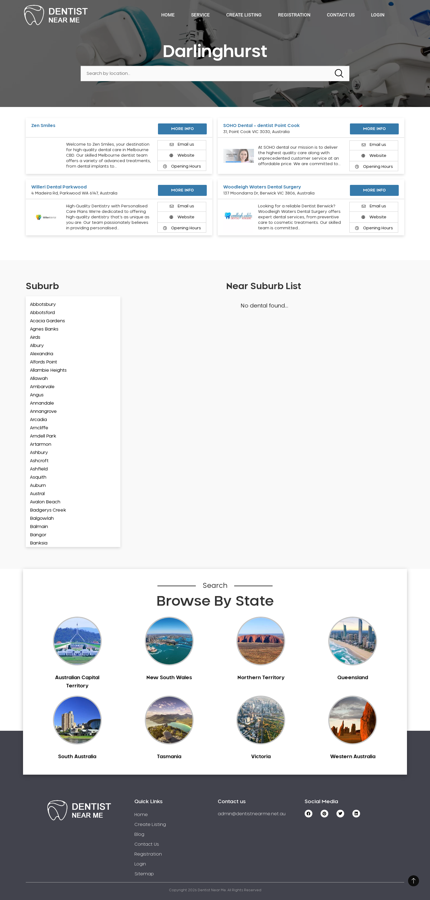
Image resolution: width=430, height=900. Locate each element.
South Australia (77, 756)
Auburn (38, 485)
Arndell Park (43, 436)
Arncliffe (39, 428)
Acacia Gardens (47, 321)
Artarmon (40, 444)
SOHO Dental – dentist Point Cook (261, 125)
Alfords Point (43, 362)
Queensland (352, 677)
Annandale (42, 403)
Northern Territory (260, 677)
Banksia (38, 543)
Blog (139, 834)
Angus (37, 395)
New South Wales (169, 677)
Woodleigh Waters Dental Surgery (262, 187)
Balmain (39, 526)
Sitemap (144, 874)
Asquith (38, 477)
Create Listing (244, 15)
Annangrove (43, 411)
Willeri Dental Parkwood (59, 187)
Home (168, 15)
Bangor (38, 535)
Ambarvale (42, 387)
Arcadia (38, 419)
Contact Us (341, 15)
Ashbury (39, 452)
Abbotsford (42, 313)
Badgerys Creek (48, 510)
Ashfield (39, 469)
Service (200, 15)
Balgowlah (42, 518)
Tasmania (169, 756)
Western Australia (352, 756)
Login (377, 15)
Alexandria (41, 354)
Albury (37, 345)
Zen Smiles (43, 125)
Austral (37, 494)
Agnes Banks (44, 329)
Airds (35, 337)
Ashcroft (39, 461)
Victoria (261, 756)
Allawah (39, 378)
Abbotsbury (43, 304)
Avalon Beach (45, 502)
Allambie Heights (48, 370)
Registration (294, 15)
